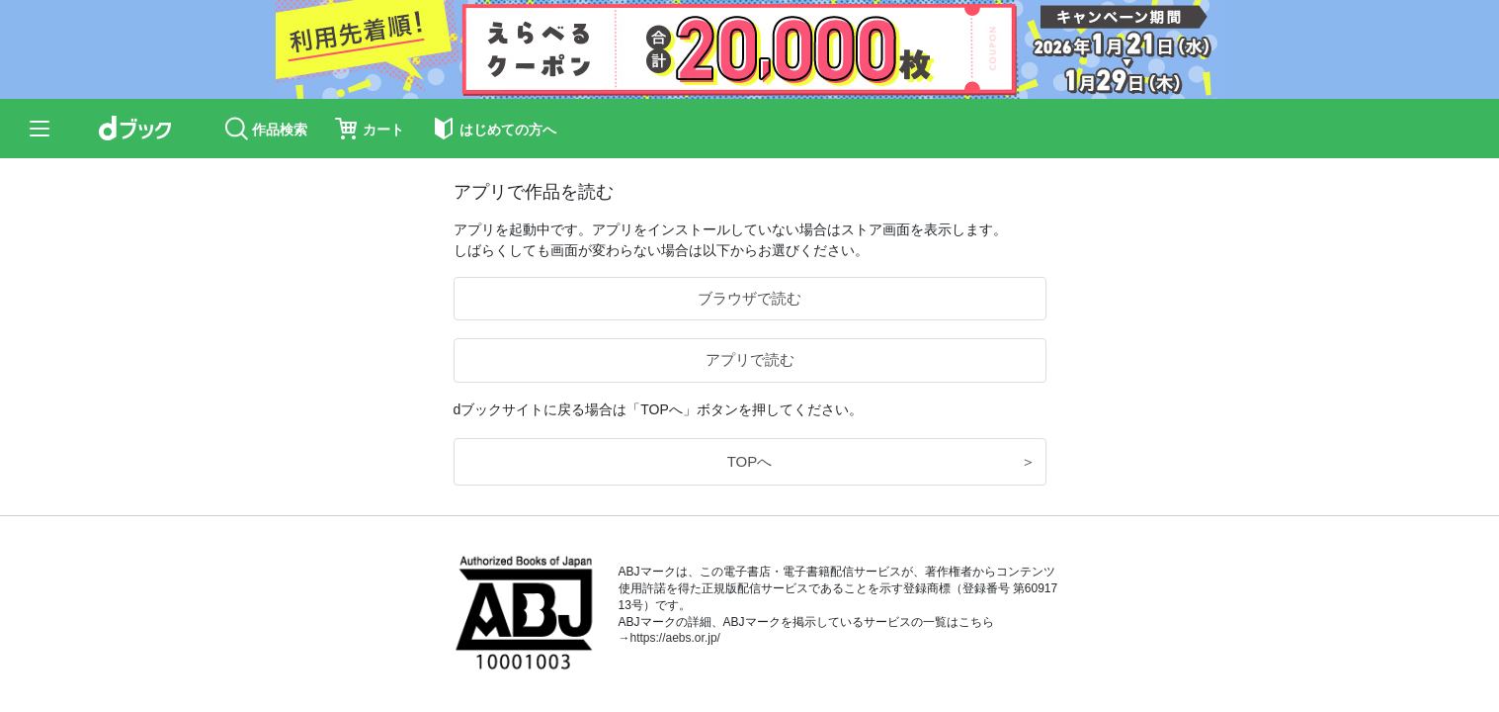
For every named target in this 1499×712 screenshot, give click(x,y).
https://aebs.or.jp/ (675, 638)
